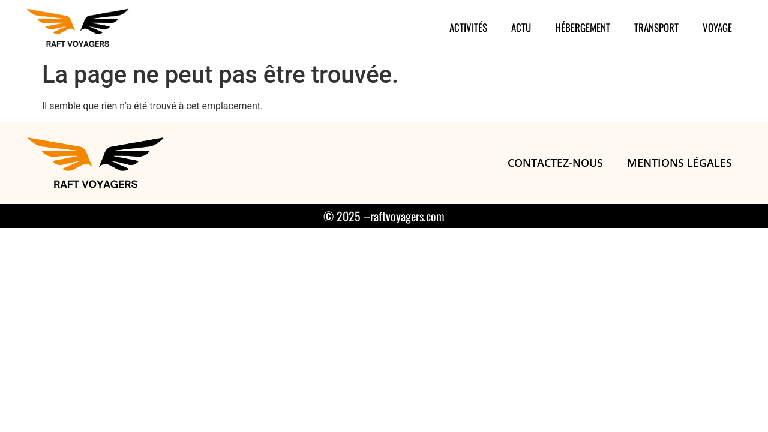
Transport (656, 27)
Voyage (717, 27)
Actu (521, 27)
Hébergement (582, 27)
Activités (468, 27)
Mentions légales (679, 162)
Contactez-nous (555, 162)
